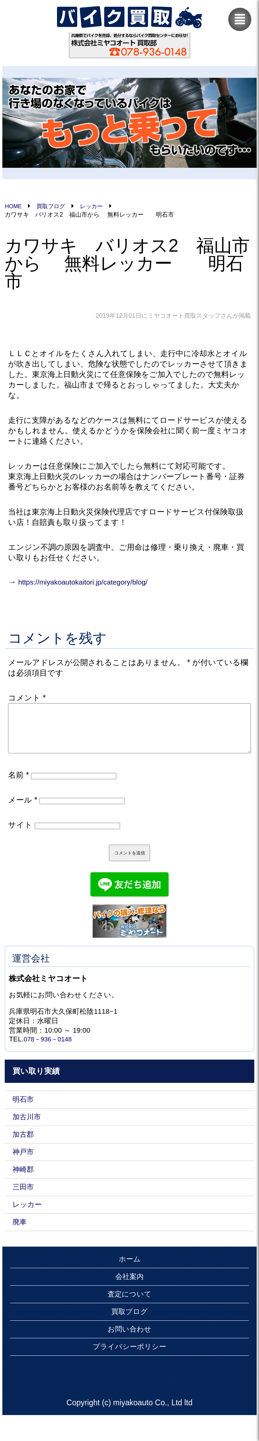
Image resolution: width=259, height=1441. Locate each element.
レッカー (28, 1220)
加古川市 (28, 1127)
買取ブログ (129, 1332)
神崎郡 (24, 1183)
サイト (20, 833)
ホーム (130, 1277)
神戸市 (24, 1164)
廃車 (20, 1238)
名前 (18, 783)
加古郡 (24, 1146)
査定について (129, 1314)
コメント (27, 698)
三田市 (24, 1201)
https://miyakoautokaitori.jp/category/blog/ (89, 582)
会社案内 (129, 1295)
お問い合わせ (129, 1351)
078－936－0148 (50, 1048)
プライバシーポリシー (129, 1369)
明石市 (24, 1109)
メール (22, 808)
